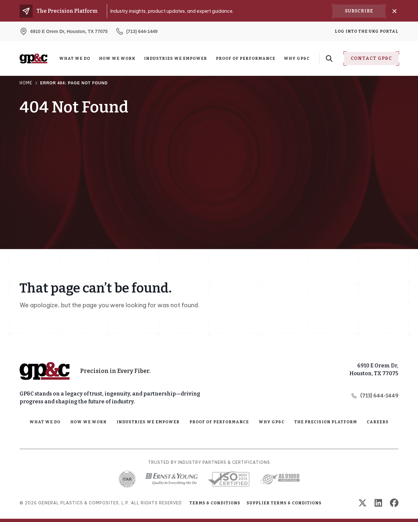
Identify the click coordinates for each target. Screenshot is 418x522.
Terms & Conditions (214, 503)
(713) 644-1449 (374, 396)
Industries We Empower (175, 58)
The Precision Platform (325, 422)
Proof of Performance (245, 58)
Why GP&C (297, 58)
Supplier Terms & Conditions (284, 503)
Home (26, 82)
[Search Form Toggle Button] (329, 58)
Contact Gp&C (371, 58)
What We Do (74, 58)
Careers (378, 422)
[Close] (394, 11)
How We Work (117, 58)
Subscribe (359, 11)
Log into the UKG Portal (366, 31)
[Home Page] (45, 371)
